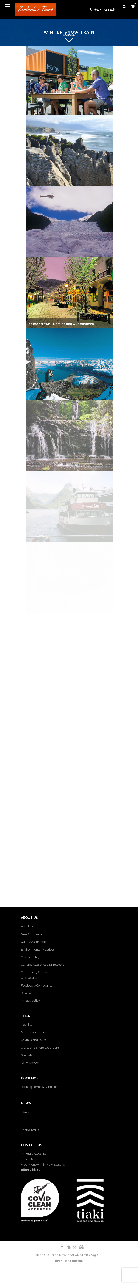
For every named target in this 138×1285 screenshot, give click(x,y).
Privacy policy (30, 1000)
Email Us (27, 1159)
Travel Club (28, 1024)
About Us (27, 926)
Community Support (35, 972)
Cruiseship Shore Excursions (40, 1047)
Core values (29, 977)
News (25, 1111)
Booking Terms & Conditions (40, 1087)
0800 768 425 (31, 1170)
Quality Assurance (33, 941)
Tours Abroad (30, 1063)
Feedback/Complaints (36, 985)
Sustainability (30, 957)
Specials (26, 1055)
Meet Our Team (31, 934)
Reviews (26, 993)
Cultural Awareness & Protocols (42, 964)
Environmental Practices (37, 949)
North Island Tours (33, 1032)
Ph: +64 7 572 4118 (33, 1153)
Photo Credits (30, 1130)
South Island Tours (33, 1040)
